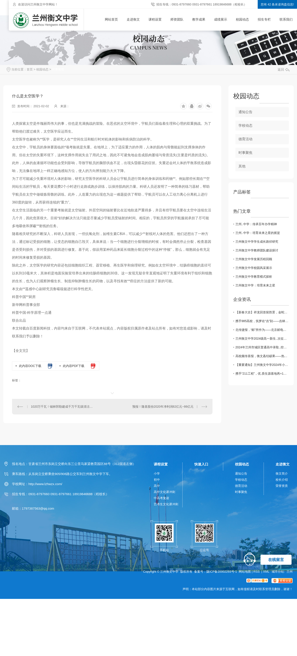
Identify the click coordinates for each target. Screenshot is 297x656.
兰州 (290, 571)
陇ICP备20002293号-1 (221, 571)
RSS (257, 571)
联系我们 (286, 19)
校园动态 (242, 19)
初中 (157, 479)
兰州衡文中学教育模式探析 (253, 276)
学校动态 (245, 125)
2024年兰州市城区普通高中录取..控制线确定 (262, 347)
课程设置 (155, 19)
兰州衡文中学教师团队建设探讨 (256, 250)
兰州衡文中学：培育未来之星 (255, 285)
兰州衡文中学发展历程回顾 (253, 259)
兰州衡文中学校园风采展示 (253, 268)
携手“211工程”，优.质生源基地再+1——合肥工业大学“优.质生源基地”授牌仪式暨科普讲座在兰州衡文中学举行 (262, 373)
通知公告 (245, 112)
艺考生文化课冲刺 (166, 504)
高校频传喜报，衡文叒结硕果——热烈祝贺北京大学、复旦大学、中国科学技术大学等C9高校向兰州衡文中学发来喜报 (262, 356)
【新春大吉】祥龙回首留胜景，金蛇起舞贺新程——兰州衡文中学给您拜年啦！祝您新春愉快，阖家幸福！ (262, 312)
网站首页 (111, 19)
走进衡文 (133, 19)
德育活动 (245, 139)
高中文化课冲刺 (164, 492)
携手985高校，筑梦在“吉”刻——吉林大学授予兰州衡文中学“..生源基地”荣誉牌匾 (262, 321)
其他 (241, 166)
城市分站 (278, 571)
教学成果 (198, 19)
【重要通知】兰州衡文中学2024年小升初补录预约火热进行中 (262, 365)
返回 (283, 69)
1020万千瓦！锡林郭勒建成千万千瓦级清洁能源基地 (62, 406)
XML (266, 571)
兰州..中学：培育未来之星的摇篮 (257, 233)
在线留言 (276, 560)
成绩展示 (220, 19)
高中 (157, 486)
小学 (157, 473)
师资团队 (176, 19)
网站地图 (245, 571)
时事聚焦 (58, 69)
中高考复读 (161, 498)
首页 (30, 69)
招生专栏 (264, 19)
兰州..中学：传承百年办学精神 (256, 224)
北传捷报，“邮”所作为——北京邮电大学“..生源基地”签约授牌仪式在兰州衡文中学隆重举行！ (262, 330)
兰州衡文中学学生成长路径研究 (256, 241)
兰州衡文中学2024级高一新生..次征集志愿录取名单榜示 (262, 338)
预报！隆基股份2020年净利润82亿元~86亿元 (162, 406)
